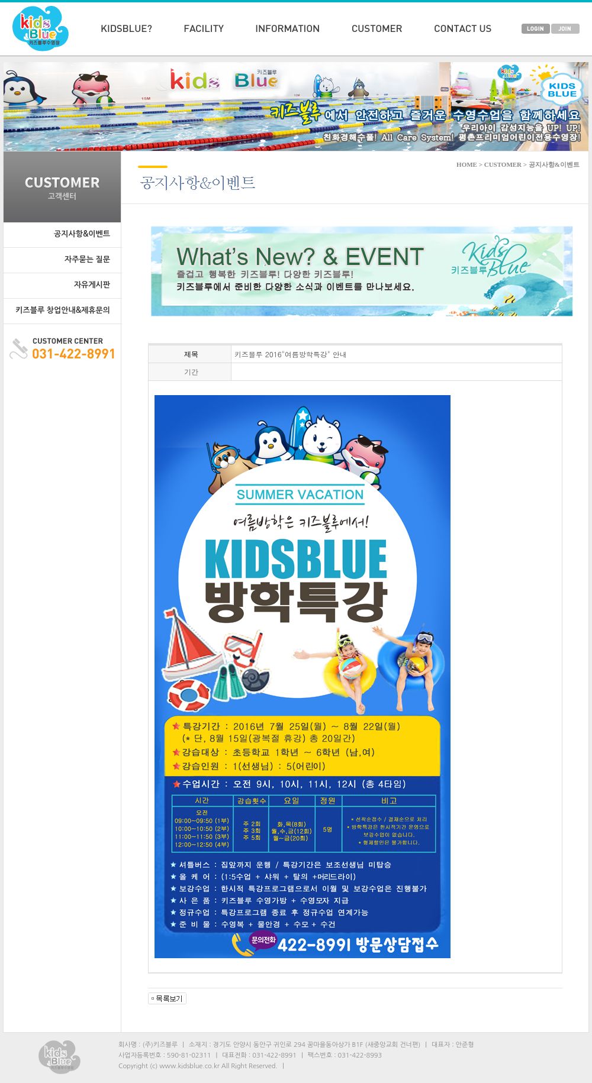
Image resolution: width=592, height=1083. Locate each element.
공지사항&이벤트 (82, 234)
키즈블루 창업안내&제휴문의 (62, 310)
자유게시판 (92, 285)
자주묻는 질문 (87, 259)
